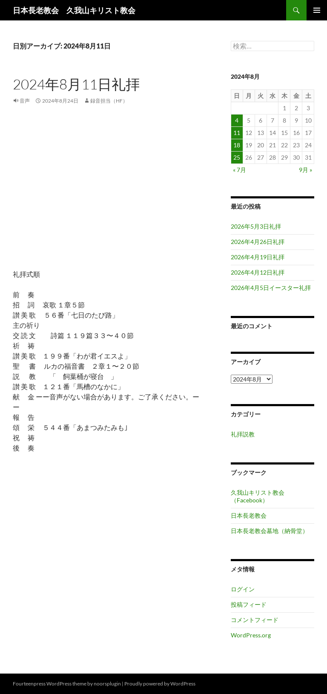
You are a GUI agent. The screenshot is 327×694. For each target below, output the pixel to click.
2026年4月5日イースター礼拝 (271, 287)
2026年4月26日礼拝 (257, 241)
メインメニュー (317, 10)
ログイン (243, 589)
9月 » (305, 169)
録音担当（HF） (109, 101)
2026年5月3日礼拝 (256, 226)
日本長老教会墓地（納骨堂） (269, 530)
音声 (25, 101)
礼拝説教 (243, 434)
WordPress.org (251, 635)
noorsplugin (107, 683)
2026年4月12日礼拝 (257, 272)
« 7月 (239, 169)
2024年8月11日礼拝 (76, 84)
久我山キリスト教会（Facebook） (257, 496)
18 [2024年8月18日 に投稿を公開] (236, 145)
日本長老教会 (249, 515)
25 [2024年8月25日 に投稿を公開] (236, 157)
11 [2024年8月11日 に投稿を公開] (236, 132)
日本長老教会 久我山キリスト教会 (74, 10)
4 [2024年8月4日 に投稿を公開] (236, 120)
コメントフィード (254, 619)
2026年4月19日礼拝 (257, 257)
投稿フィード (249, 604)
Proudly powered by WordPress (159, 683)
